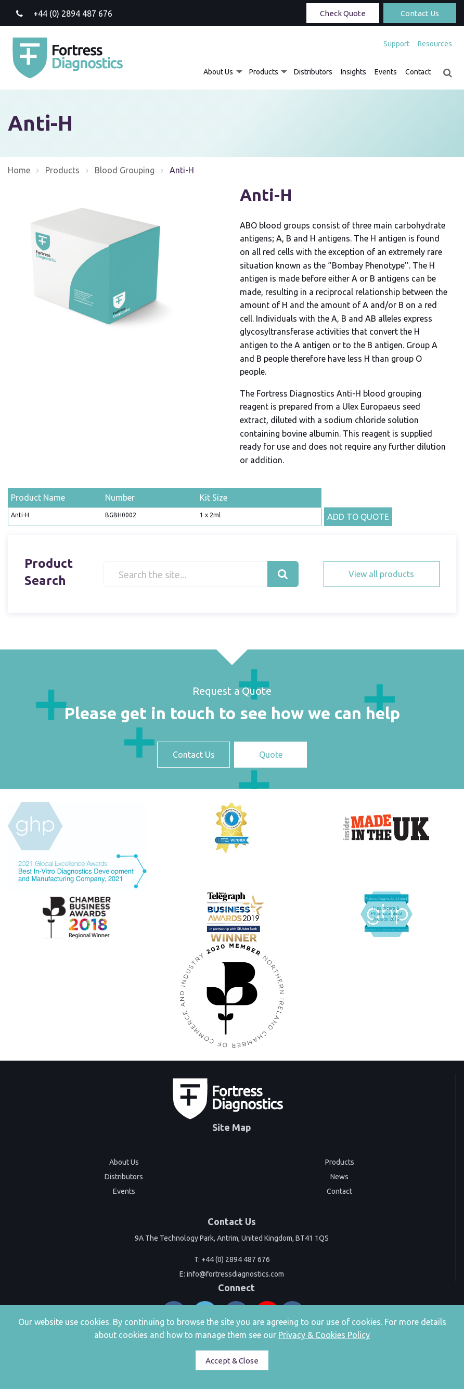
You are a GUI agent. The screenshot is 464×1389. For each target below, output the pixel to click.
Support (396, 44)
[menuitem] (396, 43)
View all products (381, 574)
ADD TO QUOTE (358, 516)
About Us (218, 72)
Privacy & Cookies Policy (324, 1335)
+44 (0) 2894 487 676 (235, 1259)
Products (263, 72)
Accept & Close (232, 1360)
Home (19, 170)
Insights (353, 72)
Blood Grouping (124, 170)
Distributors (313, 72)
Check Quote (343, 13)
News (339, 1177)
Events (386, 72)
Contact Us (420, 13)
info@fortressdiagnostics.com (235, 1274)
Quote (270, 754)
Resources (435, 44)
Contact (418, 72)
